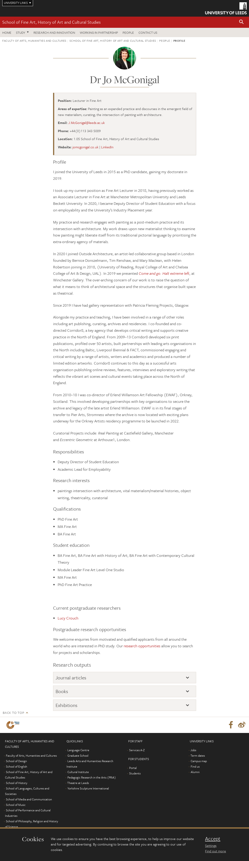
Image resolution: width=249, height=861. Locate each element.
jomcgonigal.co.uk (85, 146)
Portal (133, 768)
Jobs (193, 750)
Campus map (199, 761)
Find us (195, 766)
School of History (16, 783)
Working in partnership (99, 32)
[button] (241, 22)
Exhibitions (66, 705)
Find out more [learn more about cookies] (215, 850)
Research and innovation (54, 32)
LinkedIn (107, 146)
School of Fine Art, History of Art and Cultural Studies (51, 22)
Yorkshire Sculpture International (88, 788)
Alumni (195, 772)
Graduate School (77, 755)
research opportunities (142, 646)
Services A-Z (137, 750)
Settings (210, 845)
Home (6, 32)
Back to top (13, 712)
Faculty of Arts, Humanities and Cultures (34, 41)
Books (62, 691)
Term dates (197, 755)
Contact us (148, 32)
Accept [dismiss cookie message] (212, 838)
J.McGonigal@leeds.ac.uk (86, 122)
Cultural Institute (78, 772)
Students (135, 773)
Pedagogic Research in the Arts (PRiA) (91, 777)
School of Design (16, 761)
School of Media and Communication (29, 799)
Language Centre (78, 750)
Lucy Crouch (68, 618)
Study (20, 32)
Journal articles (71, 677)
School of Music (16, 804)
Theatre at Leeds (78, 783)
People (128, 32)
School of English (16, 766)
